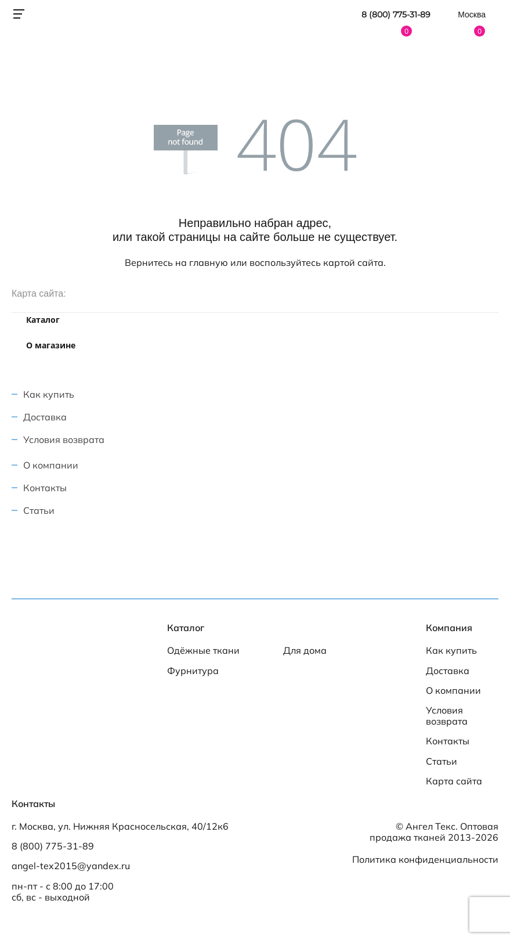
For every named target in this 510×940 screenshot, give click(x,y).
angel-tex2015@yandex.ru (71, 865)
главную (208, 262)
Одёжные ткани (203, 650)
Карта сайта (454, 781)
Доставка (45, 417)
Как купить (48, 394)
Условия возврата (63, 439)
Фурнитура (193, 670)
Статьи (39, 510)
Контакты (45, 488)
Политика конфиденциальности (425, 859)
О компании (50, 465)
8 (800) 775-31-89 (396, 15)
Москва (472, 14)
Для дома (305, 650)
